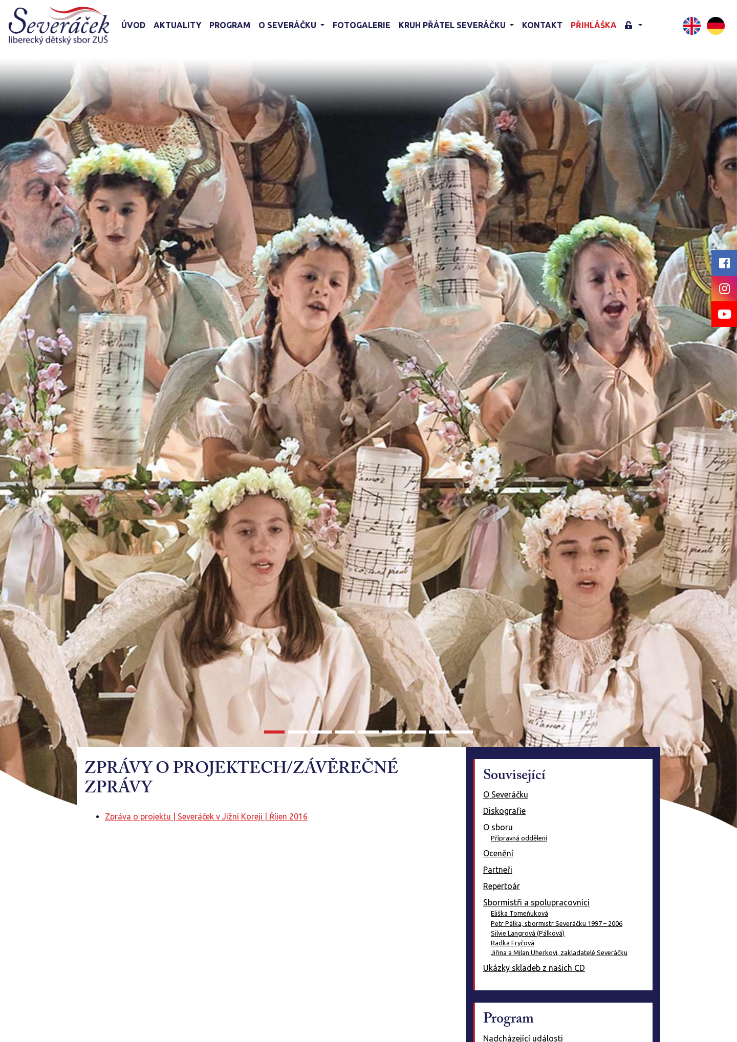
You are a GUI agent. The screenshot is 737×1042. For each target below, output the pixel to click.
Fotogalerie (362, 25)
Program (229, 25)
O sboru (498, 827)
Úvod (133, 25)
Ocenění (498, 853)
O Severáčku (505, 794)
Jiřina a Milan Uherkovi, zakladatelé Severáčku (559, 952)
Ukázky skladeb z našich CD (534, 967)
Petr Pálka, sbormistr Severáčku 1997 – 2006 (556, 923)
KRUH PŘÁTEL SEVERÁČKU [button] (453, 25)
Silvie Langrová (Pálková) (528, 933)
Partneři (497, 869)
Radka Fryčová (512, 942)
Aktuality (177, 25)
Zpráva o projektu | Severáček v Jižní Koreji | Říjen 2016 (206, 816)
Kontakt (542, 25)
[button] (633, 26)
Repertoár (501, 886)
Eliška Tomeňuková (519, 913)
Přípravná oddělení (519, 837)
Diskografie (504, 810)
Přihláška (594, 25)
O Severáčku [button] (288, 25)
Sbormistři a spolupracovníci (536, 902)
